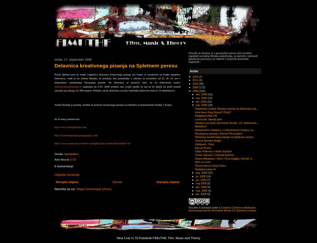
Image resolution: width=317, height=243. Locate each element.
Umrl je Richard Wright (208, 140)
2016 (196, 76)
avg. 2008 (202, 172)
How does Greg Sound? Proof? (213, 112)
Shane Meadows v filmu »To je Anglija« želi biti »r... (224, 158)
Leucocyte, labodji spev (208, 119)
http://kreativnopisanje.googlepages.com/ (76, 135)
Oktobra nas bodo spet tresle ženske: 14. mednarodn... (227, 123)
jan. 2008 (201, 194)
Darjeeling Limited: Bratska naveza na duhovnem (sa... (226, 108)
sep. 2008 (202, 105)
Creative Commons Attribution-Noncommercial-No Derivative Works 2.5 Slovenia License (223, 209)
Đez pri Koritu (203, 147)
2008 (196, 90)
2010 (196, 83)
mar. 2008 (202, 190)
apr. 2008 (201, 187)
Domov (117, 182)
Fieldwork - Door (204, 144)
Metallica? (201, 126)
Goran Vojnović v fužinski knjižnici (214, 155)
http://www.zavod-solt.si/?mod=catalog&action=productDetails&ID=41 (93, 143)
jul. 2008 (201, 176)
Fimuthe (193, 207)
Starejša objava (168, 182)
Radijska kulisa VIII (206, 115)
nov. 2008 (202, 98)
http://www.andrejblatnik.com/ (71, 127)
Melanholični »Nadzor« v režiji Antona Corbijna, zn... (225, 130)
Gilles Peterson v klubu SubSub (213, 151)
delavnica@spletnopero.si (68, 86)
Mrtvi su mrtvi (203, 162)
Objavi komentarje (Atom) (93, 189)
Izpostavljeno (71, 154)
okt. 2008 (201, 101)
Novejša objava (67, 182)
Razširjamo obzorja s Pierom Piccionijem (218, 133)
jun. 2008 (201, 179)
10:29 (73, 159)
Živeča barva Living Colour (210, 165)
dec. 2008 (202, 94)
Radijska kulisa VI (205, 169)
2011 (196, 80)
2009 (196, 87)
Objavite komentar (67, 175)
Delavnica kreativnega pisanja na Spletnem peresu (116, 65)
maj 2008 (201, 183)
